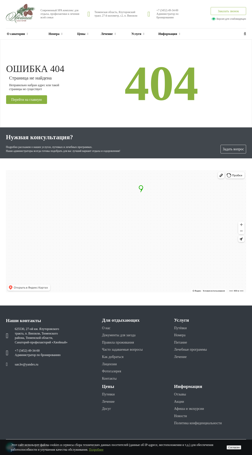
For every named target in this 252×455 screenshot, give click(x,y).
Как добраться (112, 357)
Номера (55, 34)
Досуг (106, 409)
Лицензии (109, 364)
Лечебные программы (190, 349)
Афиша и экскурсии (189, 409)
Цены (82, 34)
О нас (106, 328)
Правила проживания (118, 342)
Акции (179, 402)
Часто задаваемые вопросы (122, 349)
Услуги (137, 34)
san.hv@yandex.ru (26, 364)
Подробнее (96, 449)
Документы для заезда (118, 335)
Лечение (108, 34)
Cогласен (234, 447)
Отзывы (180, 394)
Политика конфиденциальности (198, 423)
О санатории (17, 34)
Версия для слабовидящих (229, 19)
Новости (180, 416)
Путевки (108, 394)
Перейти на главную (26, 100)
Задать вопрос (233, 149)
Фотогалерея (111, 371)
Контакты (109, 378)
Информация (169, 34)
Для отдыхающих (121, 320)
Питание (180, 342)
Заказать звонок (228, 11)
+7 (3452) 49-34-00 (167, 10)
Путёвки (180, 328)
